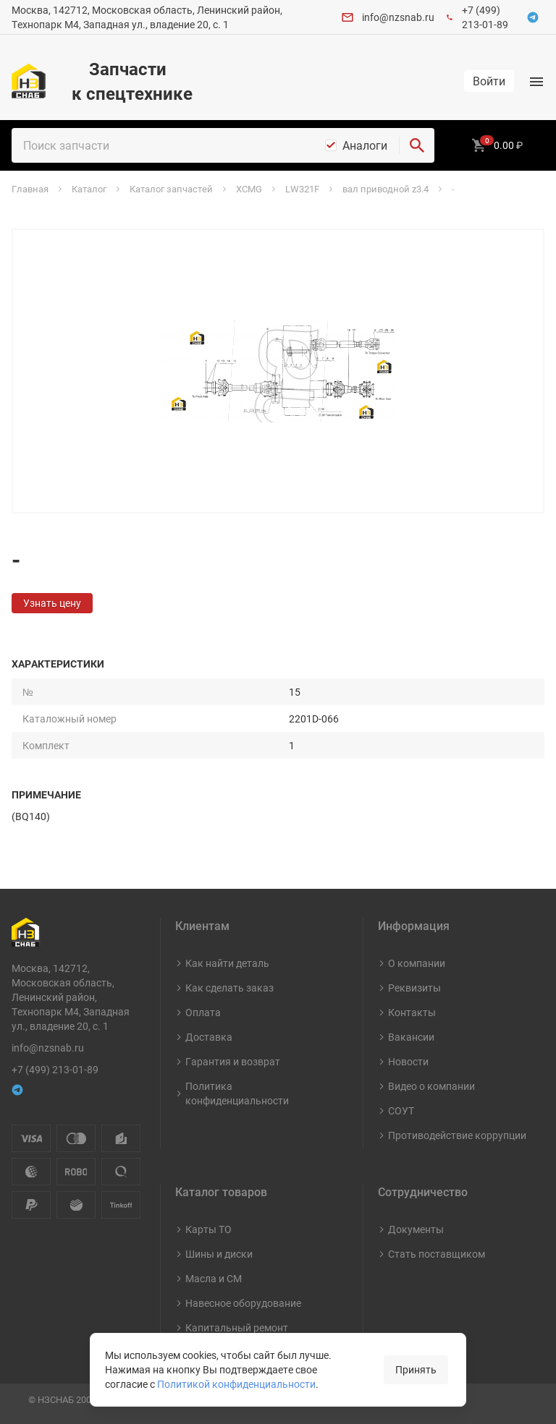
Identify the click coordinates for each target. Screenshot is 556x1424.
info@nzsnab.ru (398, 17)
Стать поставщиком (436, 1254)
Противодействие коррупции (457, 1135)
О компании (416, 963)
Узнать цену (52, 603)
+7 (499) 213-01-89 (485, 17)
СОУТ (401, 1110)
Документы (416, 1229)
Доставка (208, 1037)
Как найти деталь (227, 963)
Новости (408, 1061)
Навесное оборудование (243, 1303)
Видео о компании (431, 1086)
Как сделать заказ (229, 987)
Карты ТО (208, 1229)
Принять (416, 1369)
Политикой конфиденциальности (236, 1384)
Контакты (412, 1012)
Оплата (203, 1012)
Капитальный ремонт (236, 1327)
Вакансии (411, 1037)
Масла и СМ (213, 1278)
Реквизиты (414, 987)
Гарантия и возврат (232, 1061)
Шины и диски (219, 1254)
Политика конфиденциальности (237, 1093)
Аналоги (364, 145)
